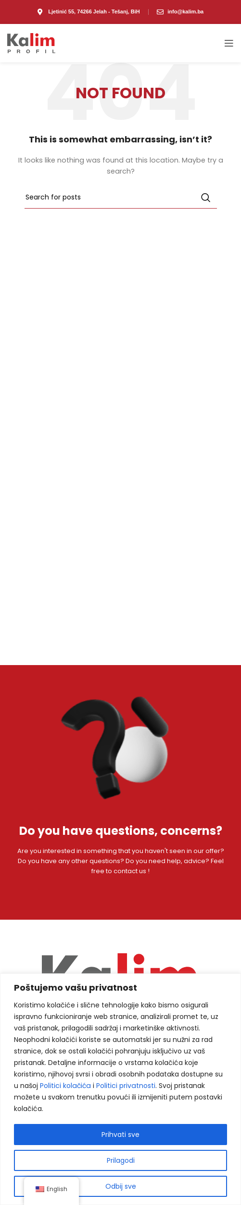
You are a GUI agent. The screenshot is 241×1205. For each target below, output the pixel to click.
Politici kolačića (65, 1085)
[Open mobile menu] (229, 43)
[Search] (121, 198)
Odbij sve (120, 1186)
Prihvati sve (120, 1134)
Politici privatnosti (125, 1085)
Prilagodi (121, 1160)
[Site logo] (31, 42)
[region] (120, 1089)
